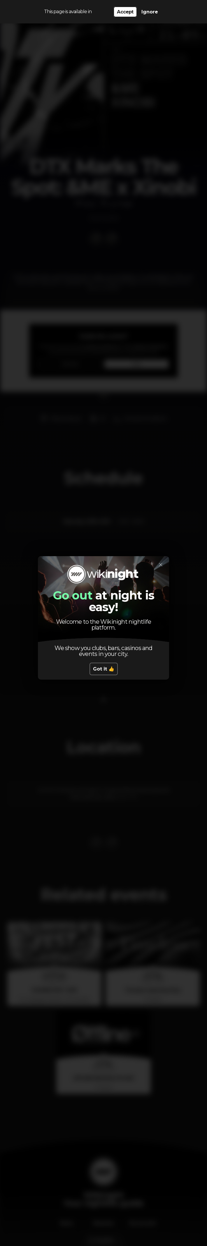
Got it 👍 (103, 669)
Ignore (149, 12)
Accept (125, 12)
